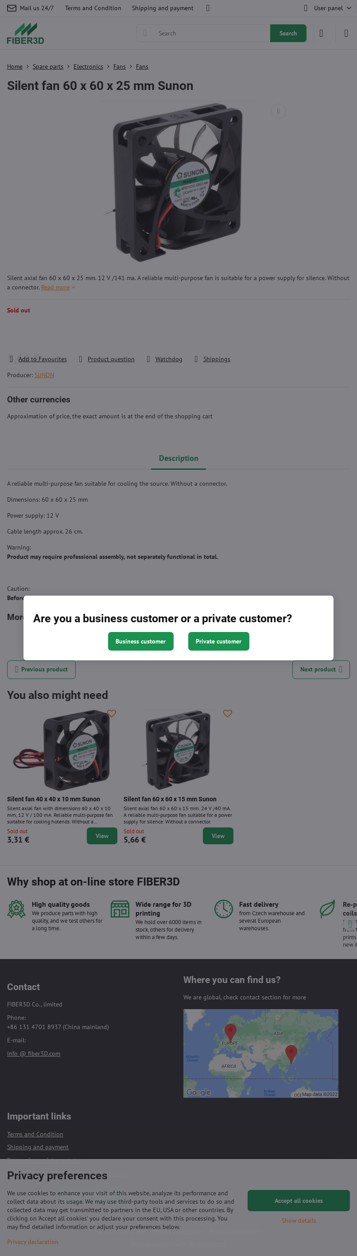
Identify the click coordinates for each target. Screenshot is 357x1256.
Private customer (218, 641)
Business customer (141, 641)
